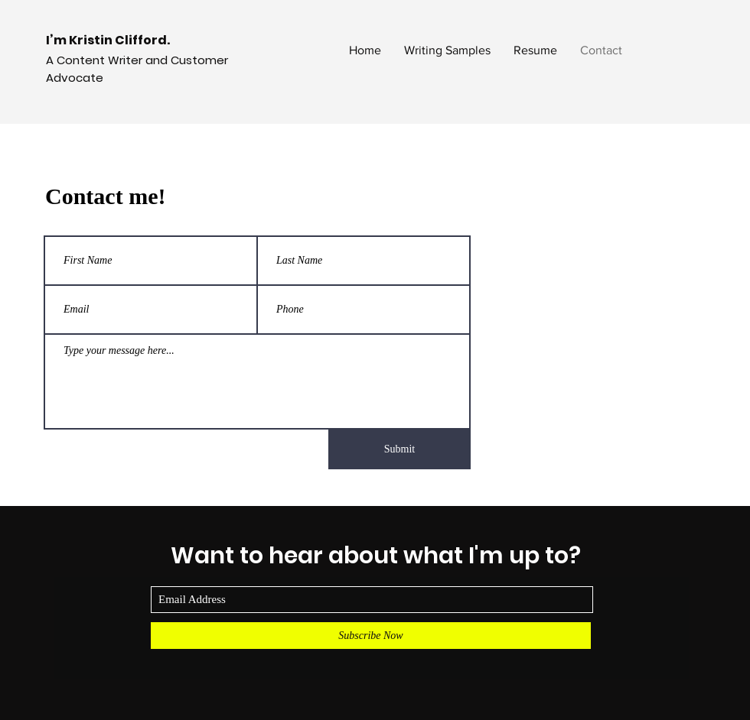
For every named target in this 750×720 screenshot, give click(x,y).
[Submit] (399, 449)
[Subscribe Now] (371, 635)
